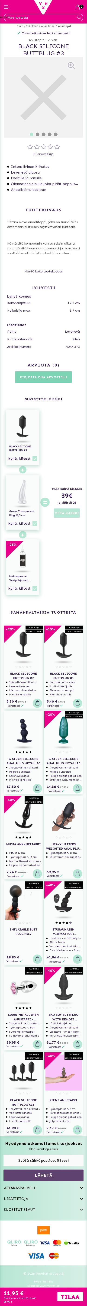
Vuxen (52, 40)
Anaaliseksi (48, 26)
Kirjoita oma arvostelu (43, 377)
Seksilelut (32, 26)
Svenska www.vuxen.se (43, 1285)
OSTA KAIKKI (67, 513)
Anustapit (64, 26)
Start (20, 26)
